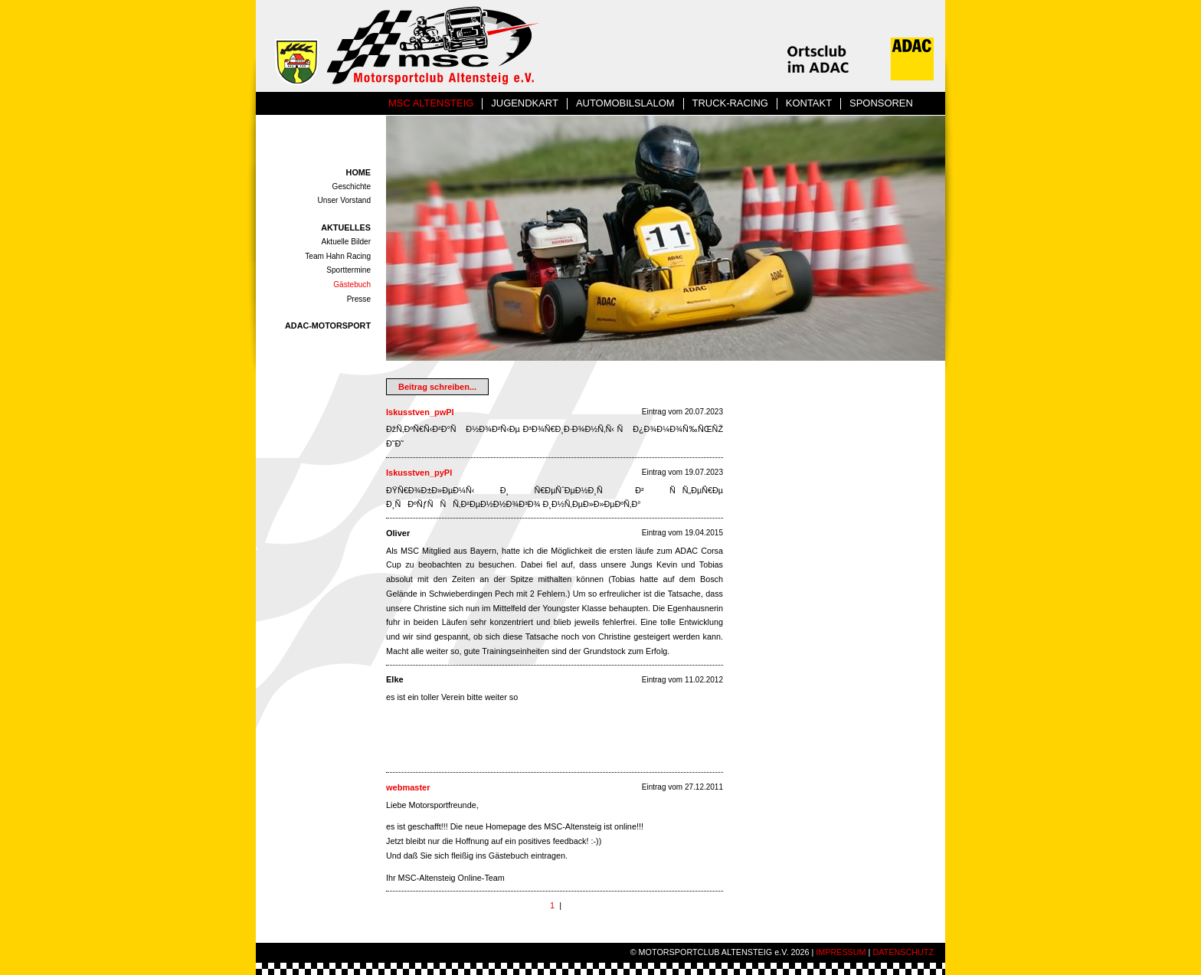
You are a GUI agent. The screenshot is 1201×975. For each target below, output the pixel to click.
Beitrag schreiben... (437, 386)
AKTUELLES (346, 227)
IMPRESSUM (841, 952)
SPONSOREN (881, 103)
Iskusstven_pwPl (420, 412)
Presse (359, 299)
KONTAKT (809, 103)
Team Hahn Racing (338, 256)
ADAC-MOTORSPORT (328, 325)
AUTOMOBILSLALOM (625, 103)
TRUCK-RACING (730, 103)
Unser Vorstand (344, 200)
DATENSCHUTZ (903, 952)
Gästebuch (352, 284)
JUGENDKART (524, 103)
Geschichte (351, 186)
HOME (358, 172)
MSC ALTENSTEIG (430, 103)
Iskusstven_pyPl (419, 472)
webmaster (408, 787)
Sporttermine (348, 270)
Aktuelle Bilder (346, 241)
